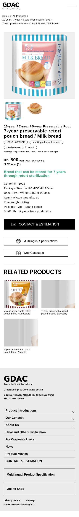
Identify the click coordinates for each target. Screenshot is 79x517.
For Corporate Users (20, 439)
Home (5, 16)
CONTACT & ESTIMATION (24, 461)
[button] (13, 111)
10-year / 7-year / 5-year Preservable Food (26, 19)
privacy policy (12, 500)
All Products (19, 16)
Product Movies (17, 453)
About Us (12, 425)
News (9, 446)
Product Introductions (21, 410)
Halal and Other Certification (26, 432)
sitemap (30, 500)
